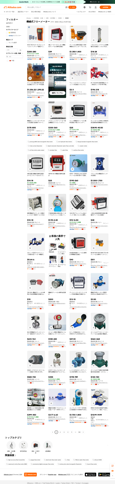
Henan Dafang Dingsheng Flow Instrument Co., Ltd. (57, 387)
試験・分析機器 (51, 18)
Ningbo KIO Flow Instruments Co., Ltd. (36, 347)
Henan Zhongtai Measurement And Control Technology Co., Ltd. (99, 347)
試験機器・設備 (39, 18)
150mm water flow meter (82, 464)
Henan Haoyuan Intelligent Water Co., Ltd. (78, 385)
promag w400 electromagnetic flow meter (40, 146)
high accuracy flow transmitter (15, 464)
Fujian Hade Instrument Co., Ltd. (36, 385)
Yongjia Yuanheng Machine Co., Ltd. (36, 311)
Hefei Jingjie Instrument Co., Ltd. (99, 387)
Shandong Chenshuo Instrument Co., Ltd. (99, 307)
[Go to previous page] (52, 436)
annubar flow (52, 154)
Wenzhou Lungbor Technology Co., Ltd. (36, 192)
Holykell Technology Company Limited (36, 428)
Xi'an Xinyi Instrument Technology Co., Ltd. (78, 425)
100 (79, 436)
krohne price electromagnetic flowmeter (70, 468)
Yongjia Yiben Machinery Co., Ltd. (57, 189)
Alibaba (28, 18)
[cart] (90, 7)
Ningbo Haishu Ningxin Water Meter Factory (78, 95)
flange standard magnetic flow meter (87, 146)
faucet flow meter (92, 468)
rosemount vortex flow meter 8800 (17, 468)
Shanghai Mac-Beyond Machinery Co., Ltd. (57, 139)
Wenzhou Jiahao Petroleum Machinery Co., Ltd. (99, 269)
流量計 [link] (68, 18)
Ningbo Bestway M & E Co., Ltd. (99, 428)
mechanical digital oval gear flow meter (43, 468)
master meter (83, 150)
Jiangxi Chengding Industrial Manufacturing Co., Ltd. (78, 311)
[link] (112, 465)
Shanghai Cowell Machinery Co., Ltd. (78, 57)
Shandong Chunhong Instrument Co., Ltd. (57, 230)
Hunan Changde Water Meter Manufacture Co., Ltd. (78, 347)
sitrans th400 (98, 464)
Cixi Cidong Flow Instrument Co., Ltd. (99, 189)
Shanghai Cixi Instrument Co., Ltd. (57, 55)
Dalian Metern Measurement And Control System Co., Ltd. (57, 307)
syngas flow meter (35, 464)
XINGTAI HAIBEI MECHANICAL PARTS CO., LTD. (36, 271)
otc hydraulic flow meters (65, 146)
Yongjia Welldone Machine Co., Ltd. (78, 139)
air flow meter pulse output (36, 154)
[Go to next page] (83, 436)
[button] (51, 40)
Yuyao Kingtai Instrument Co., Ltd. (99, 59)
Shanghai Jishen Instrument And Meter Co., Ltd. (99, 230)
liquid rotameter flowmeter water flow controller (60, 150)
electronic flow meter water (53, 464)
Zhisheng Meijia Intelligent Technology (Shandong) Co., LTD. (99, 139)
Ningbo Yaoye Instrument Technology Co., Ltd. (36, 228)
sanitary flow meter (78, 154)
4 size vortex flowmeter (35, 150)
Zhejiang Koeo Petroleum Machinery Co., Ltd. (99, 95)
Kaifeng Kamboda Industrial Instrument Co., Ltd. (36, 99)
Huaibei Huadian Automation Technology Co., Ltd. (78, 192)
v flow (68, 464)
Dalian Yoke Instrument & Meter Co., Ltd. (36, 137)
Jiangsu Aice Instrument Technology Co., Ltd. (36, 57)
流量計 (61, 18)
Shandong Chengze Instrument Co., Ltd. (57, 423)
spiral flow (65, 154)
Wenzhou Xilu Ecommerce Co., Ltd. (78, 231)
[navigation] (14, 227)
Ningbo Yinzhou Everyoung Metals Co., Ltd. (78, 268)
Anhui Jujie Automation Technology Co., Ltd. (57, 349)
